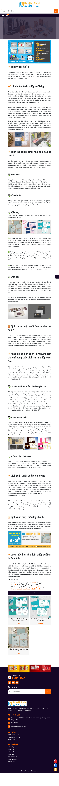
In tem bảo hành (12, 759)
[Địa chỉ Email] (29, 691)
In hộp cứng (11, 749)
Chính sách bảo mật (13, 735)
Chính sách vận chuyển (14, 737)
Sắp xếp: (11, 593)
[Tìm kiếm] (56, 11)
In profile (13, 585)
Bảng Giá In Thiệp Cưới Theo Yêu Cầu (18, 650)
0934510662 (14, 723)
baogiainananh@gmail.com (18, 726)
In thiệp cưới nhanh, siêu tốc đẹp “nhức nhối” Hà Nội (18, 620)
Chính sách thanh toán (14, 740)
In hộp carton (11, 752)
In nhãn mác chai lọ (13, 757)
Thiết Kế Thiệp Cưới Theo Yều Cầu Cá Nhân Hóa (40, 620)
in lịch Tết (33, 583)
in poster (37, 587)
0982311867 (18, 678)
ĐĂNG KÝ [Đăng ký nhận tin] (48, 691)
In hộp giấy (11, 747)
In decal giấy (11, 762)
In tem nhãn (11, 754)
